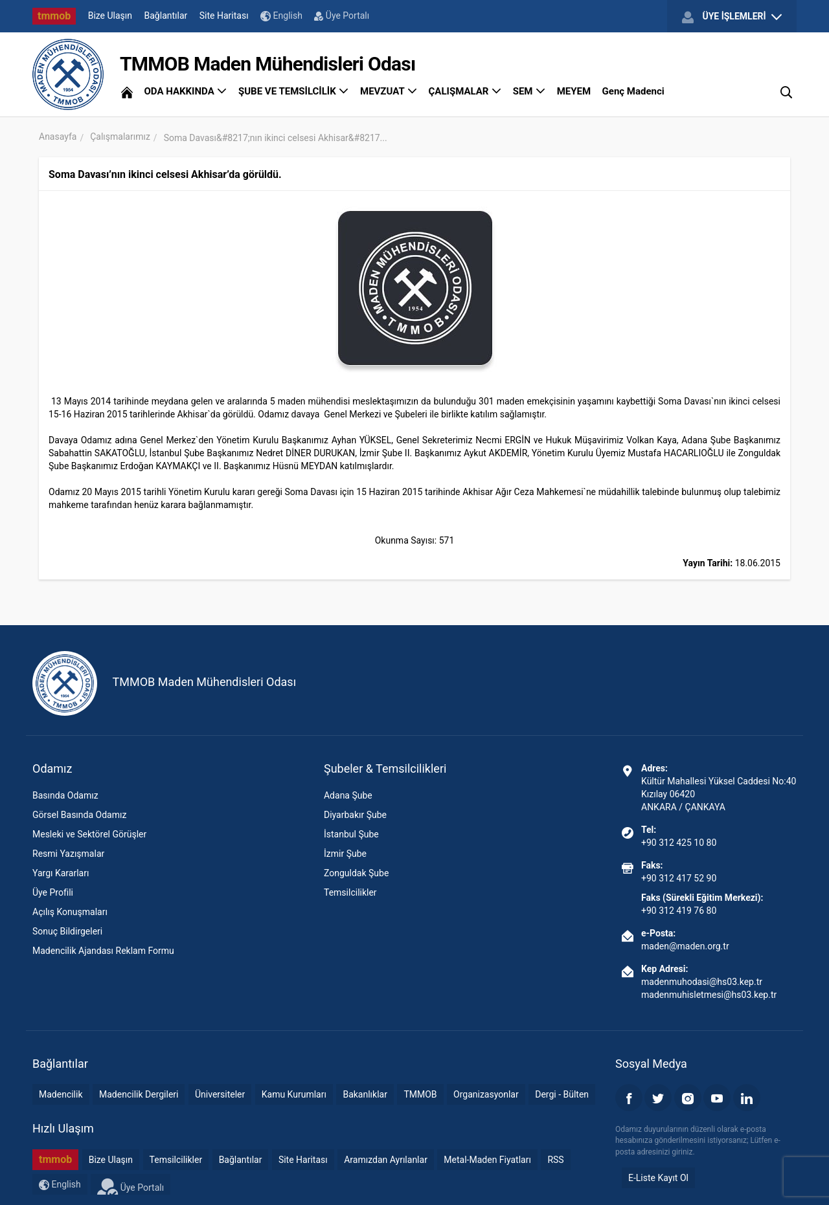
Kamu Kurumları (294, 1094)
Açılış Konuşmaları (70, 912)
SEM (529, 91)
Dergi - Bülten (562, 1094)
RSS (555, 1160)
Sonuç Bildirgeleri (67, 931)
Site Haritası (224, 15)
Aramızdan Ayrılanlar (385, 1160)
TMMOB (420, 1094)
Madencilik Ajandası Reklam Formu (103, 950)
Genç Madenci (633, 91)
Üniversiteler (220, 1094)
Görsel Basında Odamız (79, 815)
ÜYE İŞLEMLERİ (732, 17)
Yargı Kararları (60, 873)
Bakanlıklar (365, 1094)
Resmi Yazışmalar (68, 853)
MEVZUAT (388, 91)
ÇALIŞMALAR (465, 91)
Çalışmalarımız (120, 136)
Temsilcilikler (350, 892)
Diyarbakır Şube (355, 815)
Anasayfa (57, 136)
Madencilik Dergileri (138, 1094)
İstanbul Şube (351, 834)
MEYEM (574, 91)
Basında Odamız (65, 795)
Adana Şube (348, 795)
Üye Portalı (341, 15)
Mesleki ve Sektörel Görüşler (89, 834)
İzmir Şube (345, 853)
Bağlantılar (166, 15)
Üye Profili (52, 892)
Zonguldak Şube (356, 873)
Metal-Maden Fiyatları (487, 1160)
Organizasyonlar (486, 1094)
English (281, 15)
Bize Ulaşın (110, 15)
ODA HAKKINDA (185, 91)
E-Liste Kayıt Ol (658, 1178)
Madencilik (61, 1094)
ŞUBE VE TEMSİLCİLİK (293, 91)
